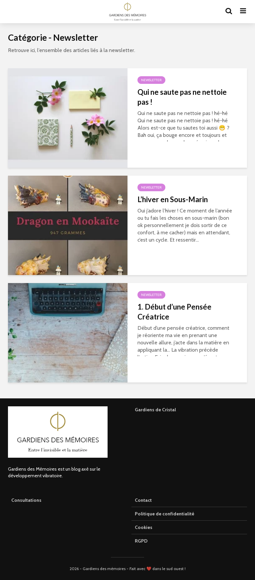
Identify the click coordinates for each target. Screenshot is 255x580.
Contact (143, 500)
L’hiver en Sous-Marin (172, 199)
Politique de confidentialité (164, 514)
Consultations (26, 500)
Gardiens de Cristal (155, 410)
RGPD (141, 541)
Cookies (143, 527)
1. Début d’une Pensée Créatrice (174, 311)
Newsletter (151, 80)
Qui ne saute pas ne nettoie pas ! (182, 96)
